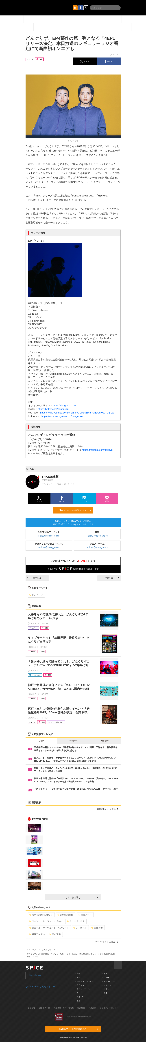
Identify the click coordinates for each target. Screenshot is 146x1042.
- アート (79, 993)
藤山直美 (55, 934)
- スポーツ (80, 997)
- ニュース (106, 977)
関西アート (85, 915)
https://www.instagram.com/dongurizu (62, 416)
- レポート (106, 985)
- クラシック (81, 985)
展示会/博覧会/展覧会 (41, 915)
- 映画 (78, 1001)
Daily (41, 740)
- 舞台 (78, 977)
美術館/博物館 (65, 915)
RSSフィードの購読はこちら (75, 510)
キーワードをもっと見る (106, 942)
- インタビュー (108, 981)
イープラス (31, 950)
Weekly (73, 740)
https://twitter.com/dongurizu (53, 409)
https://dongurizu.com (64, 405)
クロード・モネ (76, 921)
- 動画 (104, 973)
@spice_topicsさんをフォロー (40, 986)
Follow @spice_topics (48, 536)
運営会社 (31, 1008)
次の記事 (112, 578)
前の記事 (34, 578)
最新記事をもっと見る (107, 809)
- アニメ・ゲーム (83, 989)
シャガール (80, 928)
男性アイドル (37, 934)
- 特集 (104, 993)
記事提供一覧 (44, 1008)
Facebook (35, 975)
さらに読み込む (81, 897)
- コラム (105, 989)
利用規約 (92, 1008)
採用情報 (81, 1008)
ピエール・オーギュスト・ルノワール (49, 928)
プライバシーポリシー (109, 1008)
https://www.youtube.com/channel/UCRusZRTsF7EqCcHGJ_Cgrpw (77, 412)
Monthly (105, 740)
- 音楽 (78, 973)
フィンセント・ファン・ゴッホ (45, 921)
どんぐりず (36, 595)
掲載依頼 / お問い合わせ (64, 1008)
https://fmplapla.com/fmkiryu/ (97, 450)
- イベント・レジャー (84, 981)
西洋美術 (97, 928)
